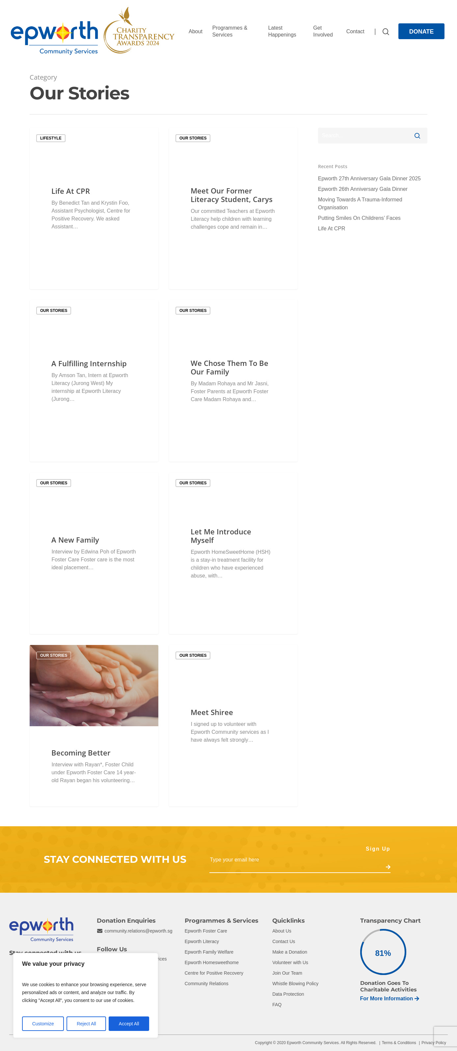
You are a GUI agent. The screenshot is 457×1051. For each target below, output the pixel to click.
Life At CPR (331, 228)
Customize (43, 1023)
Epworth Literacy (202, 941)
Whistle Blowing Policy (295, 983)
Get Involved (323, 31)
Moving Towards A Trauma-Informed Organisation (360, 203)
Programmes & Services (230, 31)
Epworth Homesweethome (212, 962)
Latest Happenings (282, 31)
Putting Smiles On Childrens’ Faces (359, 218)
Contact (355, 31)
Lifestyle (51, 138)
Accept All (129, 1023)
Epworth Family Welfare (209, 952)
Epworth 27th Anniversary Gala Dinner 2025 (369, 178)
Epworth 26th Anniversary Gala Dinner (363, 189)
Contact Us (283, 941)
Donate (421, 31)
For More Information (389, 998)
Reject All (86, 1023)
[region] (85, 995)
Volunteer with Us (290, 962)
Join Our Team (287, 973)
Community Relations (206, 983)
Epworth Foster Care (206, 931)
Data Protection (288, 994)
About (195, 31)
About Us (281, 931)
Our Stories (192, 138)
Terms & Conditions (399, 1042)
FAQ (277, 1004)
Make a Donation (289, 952)
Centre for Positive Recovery (214, 973)
